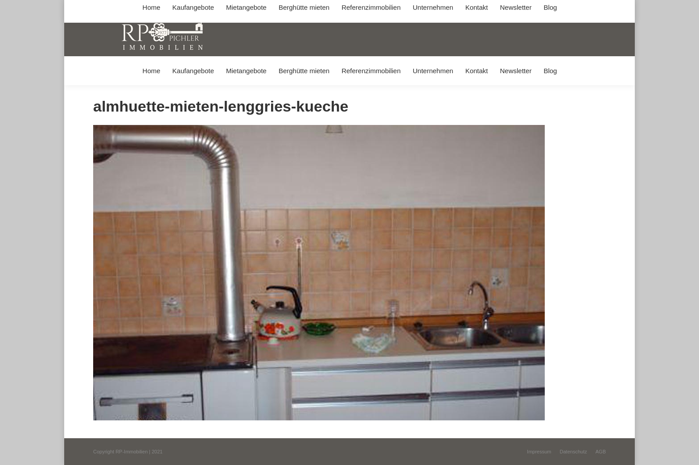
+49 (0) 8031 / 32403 (234, 8)
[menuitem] (151, 70)
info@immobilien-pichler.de (305, 8)
